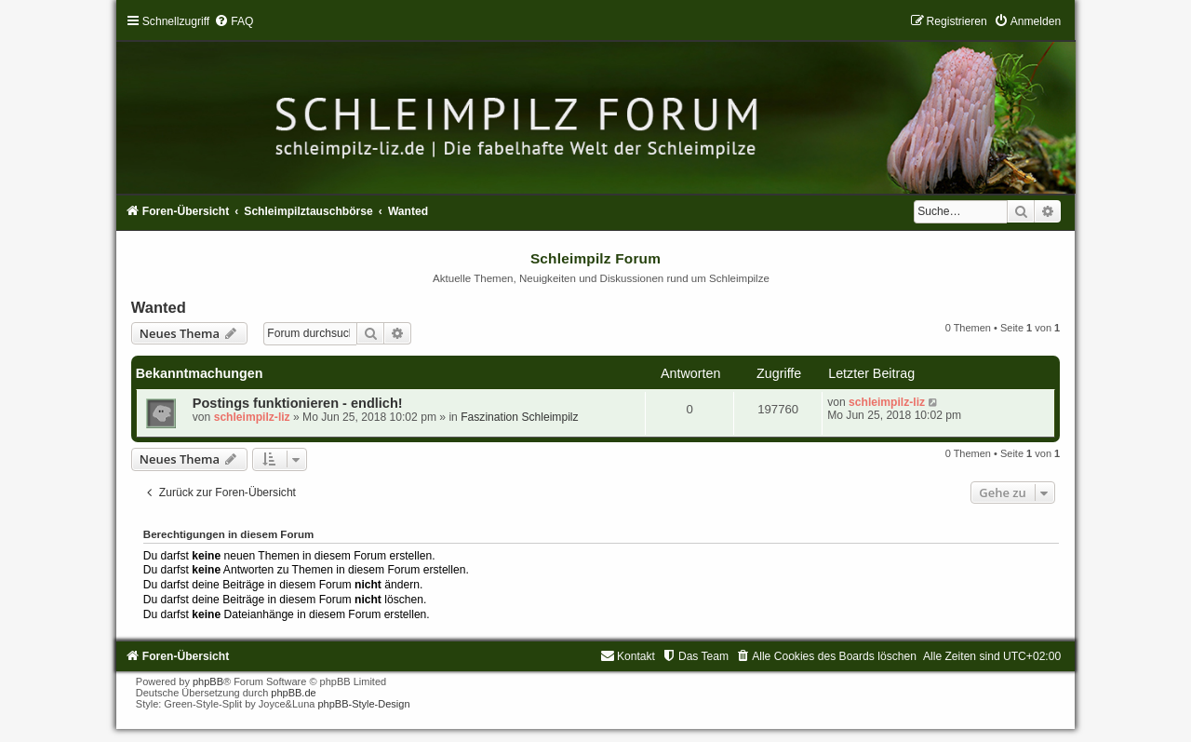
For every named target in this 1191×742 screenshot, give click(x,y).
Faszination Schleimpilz (519, 417)
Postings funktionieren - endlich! (298, 403)
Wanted (158, 307)
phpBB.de (293, 692)
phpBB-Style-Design (363, 703)
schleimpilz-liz (252, 417)
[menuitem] (233, 21)
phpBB (208, 681)
